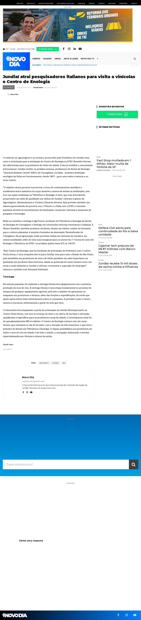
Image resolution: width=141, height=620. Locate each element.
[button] (134, 58)
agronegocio (44, 363)
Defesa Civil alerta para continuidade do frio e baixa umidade (118, 231)
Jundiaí (101, 260)
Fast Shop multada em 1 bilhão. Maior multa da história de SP (70, 65)
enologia (55, 363)
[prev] (132, 65)
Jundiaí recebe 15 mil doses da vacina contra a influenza (118, 265)
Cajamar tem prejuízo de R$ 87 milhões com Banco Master (116, 249)
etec (63, 363)
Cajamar (101, 242)
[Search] (133, 464)
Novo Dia (14, 94)
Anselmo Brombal (103, 170)
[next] (136, 65)
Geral (98, 157)
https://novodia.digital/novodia (33, 381)
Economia (9, 87)
